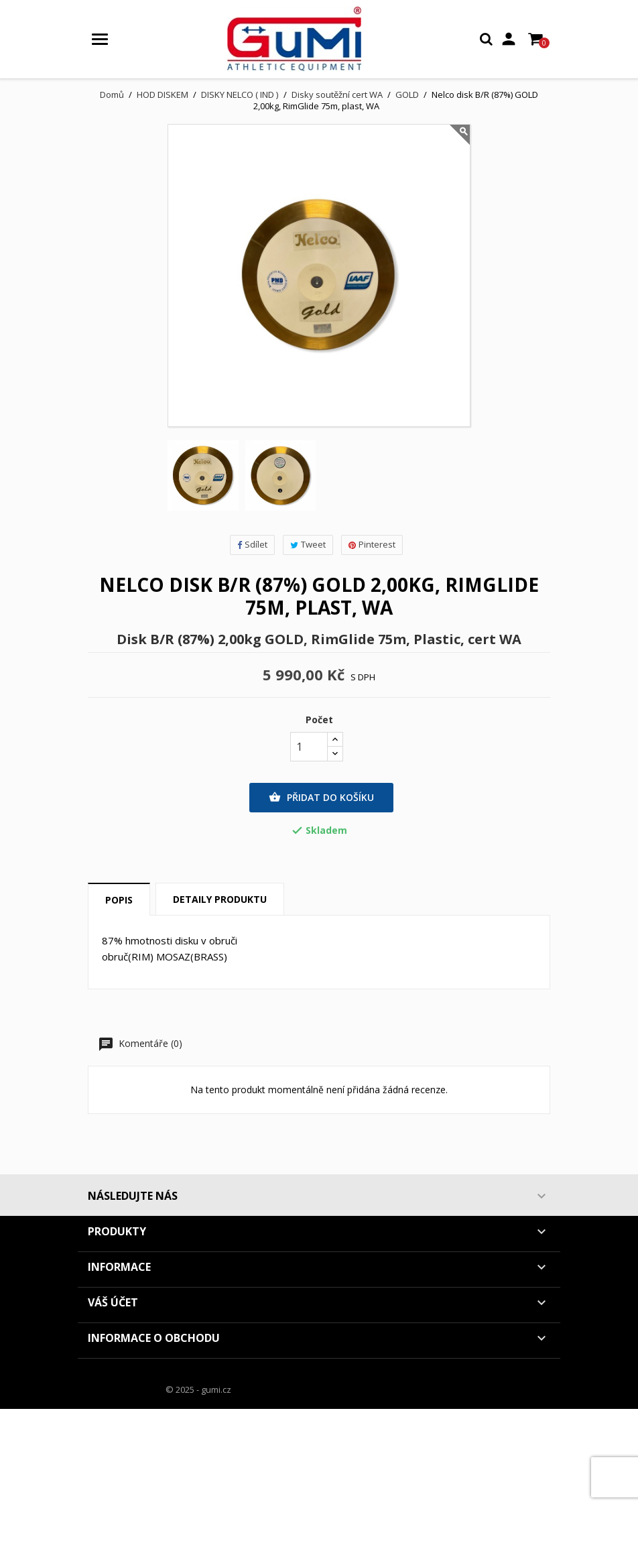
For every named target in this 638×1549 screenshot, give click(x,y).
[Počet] (309, 746)
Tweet (308, 544)
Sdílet (252, 544)
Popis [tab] (119, 899)
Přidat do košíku (321, 797)
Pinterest (371, 544)
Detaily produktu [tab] (220, 899)
